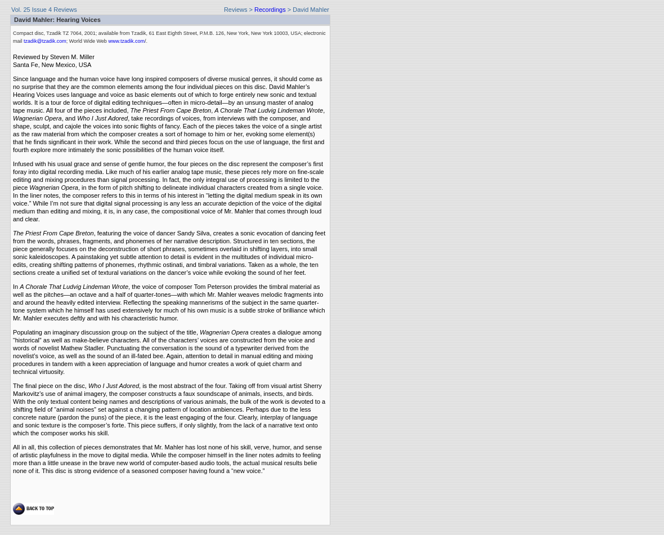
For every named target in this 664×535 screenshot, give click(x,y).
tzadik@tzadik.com (44, 41)
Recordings (270, 9)
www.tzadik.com (126, 41)
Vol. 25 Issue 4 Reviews (44, 9)
